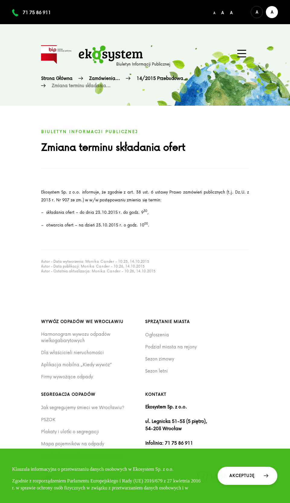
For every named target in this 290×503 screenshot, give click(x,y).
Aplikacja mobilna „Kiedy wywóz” (76, 364)
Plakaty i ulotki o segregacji (70, 431)
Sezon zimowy (159, 359)
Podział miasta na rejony (171, 347)
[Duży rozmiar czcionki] (231, 12)
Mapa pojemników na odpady (72, 444)
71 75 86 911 (37, 12)
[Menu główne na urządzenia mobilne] (241, 53)
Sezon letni (156, 371)
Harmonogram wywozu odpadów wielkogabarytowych (75, 337)
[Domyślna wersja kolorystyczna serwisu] (257, 12)
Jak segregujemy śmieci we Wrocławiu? (82, 407)
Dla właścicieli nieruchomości (72, 352)
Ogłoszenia (157, 335)
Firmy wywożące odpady (67, 376)
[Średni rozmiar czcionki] (222, 12)
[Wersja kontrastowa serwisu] (272, 12)
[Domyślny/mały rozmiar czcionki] (214, 12)
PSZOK (48, 419)
